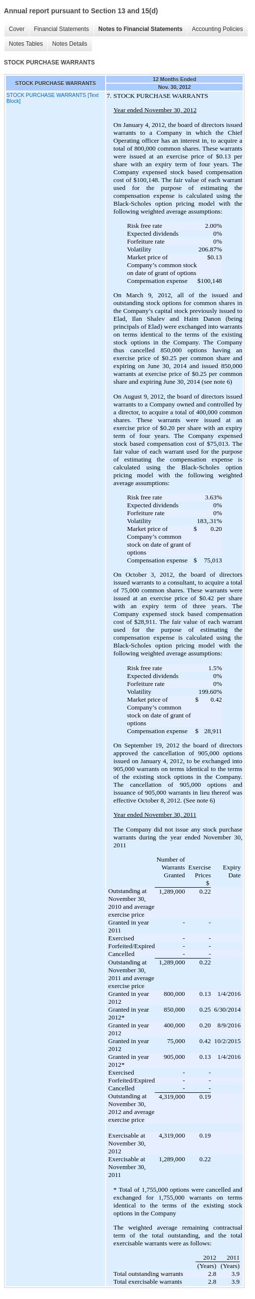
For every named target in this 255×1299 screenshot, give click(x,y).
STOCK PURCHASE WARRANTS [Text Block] (52, 98)
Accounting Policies (217, 29)
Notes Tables (26, 43)
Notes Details (69, 43)
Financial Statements (61, 29)
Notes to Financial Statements (140, 29)
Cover (17, 29)
